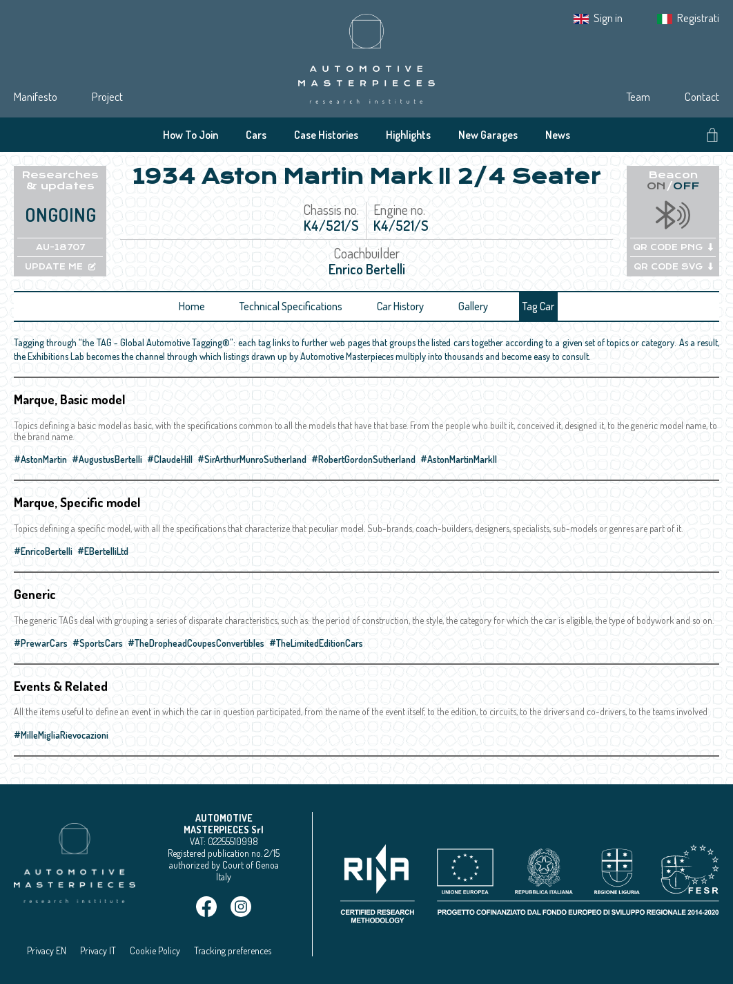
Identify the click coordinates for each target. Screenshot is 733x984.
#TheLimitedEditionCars (316, 643)
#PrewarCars (41, 643)
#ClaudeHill (170, 459)
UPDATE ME (60, 267)
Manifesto (35, 96)
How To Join (190, 135)
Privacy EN (46, 950)
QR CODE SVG (673, 267)
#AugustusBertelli (107, 459)
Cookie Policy (155, 950)
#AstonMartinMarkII (458, 459)
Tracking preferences (232, 950)
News (557, 135)
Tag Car (538, 306)
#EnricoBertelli (43, 551)
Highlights (408, 135)
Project (107, 96)
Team (638, 96)
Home (192, 306)
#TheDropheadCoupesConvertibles (196, 643)
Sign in (608, 17)
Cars (256, 135)
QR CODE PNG (673, 247)
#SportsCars (97, 643)
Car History (400, 306)
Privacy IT (98, 950)
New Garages (488, 135)
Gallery (473, 306)
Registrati (698, 17)
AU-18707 (60, 247)
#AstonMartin (40, 459)
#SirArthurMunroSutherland (251, 459)
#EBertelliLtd (102, 551)
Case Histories (326, 135)
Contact (702, 96)
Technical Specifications (291, 306)
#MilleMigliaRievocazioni (61, 735)
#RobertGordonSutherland (363, 459)
